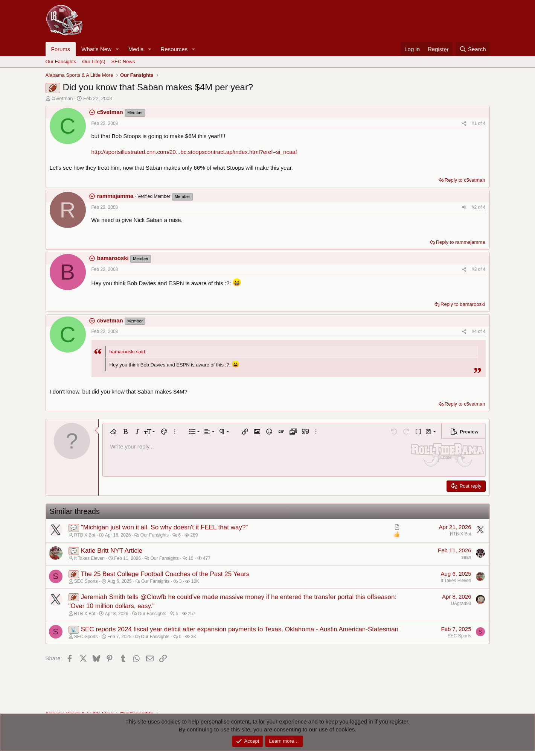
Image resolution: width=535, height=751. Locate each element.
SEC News (123, 61)
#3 (475, 269)
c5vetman (62, 98)
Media (136, 49)
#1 (475, 123)
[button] (117, 49)
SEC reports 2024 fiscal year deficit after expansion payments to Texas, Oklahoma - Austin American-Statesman (239, 629)
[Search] (473, 49)
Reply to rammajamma (460, 242)
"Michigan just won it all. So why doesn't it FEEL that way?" (164, 527)
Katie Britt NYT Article (111, 550)
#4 (475, 331)
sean (466, 557)
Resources (174, 49)
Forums (60, 49)
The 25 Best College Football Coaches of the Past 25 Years (165, 574)
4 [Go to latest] (484, 123)
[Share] (464, 123)
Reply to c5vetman (465, 180)
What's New (96, 49)
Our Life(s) (93, 61)
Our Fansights (61, 61)
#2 (475, 207)
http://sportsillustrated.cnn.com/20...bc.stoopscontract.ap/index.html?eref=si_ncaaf (194, 152)
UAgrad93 (461, 603)
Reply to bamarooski (462, 304)
